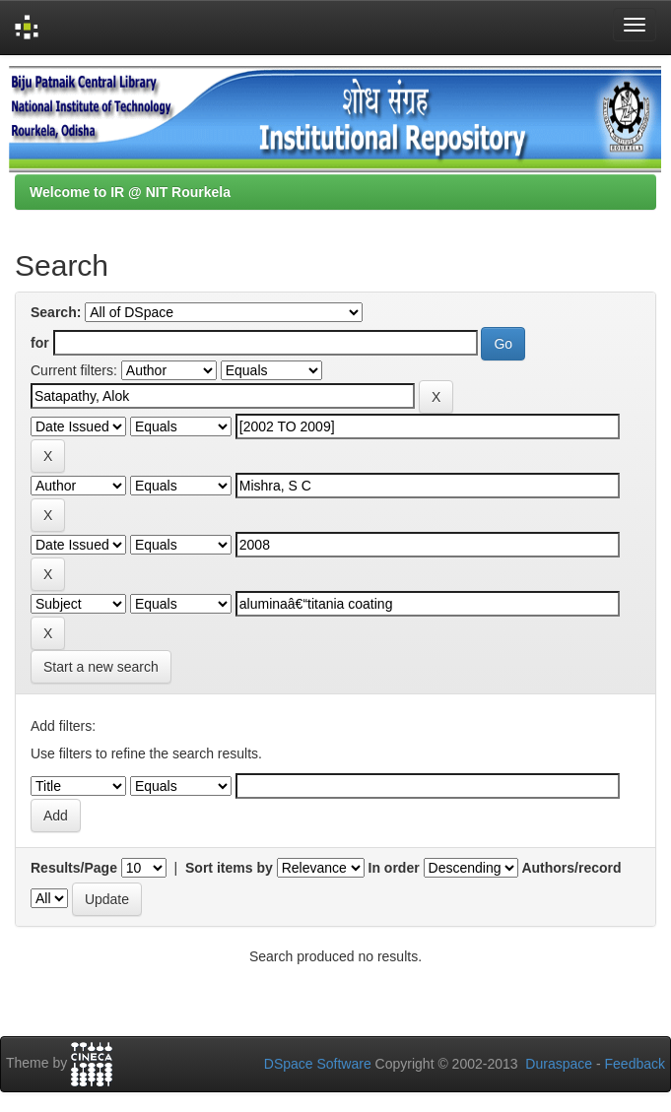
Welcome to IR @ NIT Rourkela (130, 192)
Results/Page (74, 868)
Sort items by (229, 868)
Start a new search (101, 667)
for (40, 343)
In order (394, 868)
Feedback (635, 1064)
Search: (56, 312)
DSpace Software (317, 1064)
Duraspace (558, 1064)
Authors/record (571, 868)
